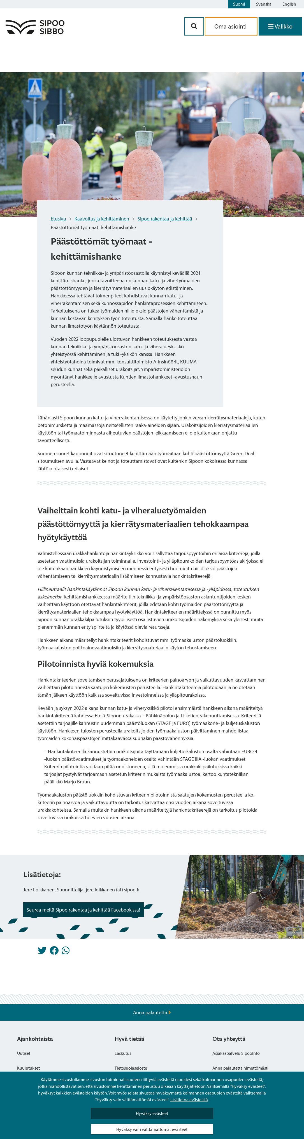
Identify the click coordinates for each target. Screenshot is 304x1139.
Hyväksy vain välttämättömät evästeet (151, 1129)
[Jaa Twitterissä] (42, 952)
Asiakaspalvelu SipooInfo (236, 1053)
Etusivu (58, 218)
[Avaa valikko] (280, 26)
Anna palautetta (152, 1012)
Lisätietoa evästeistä (189, 1099)
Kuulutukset (28, 1068)
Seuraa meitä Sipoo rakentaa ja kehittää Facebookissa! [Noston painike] (83, 909)
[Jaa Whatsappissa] (65, 952)
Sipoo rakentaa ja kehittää (165, 218)
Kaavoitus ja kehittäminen (102, 218)
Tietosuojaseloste (131, 1068)
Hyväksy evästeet (152, 1113)
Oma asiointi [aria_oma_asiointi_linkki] (231, 26)
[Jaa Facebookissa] (54, 952)
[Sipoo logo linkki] (35, 32)
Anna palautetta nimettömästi (240, 1068)
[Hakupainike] (194, 26)
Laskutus (123, 1053)
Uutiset (23, 1053)
